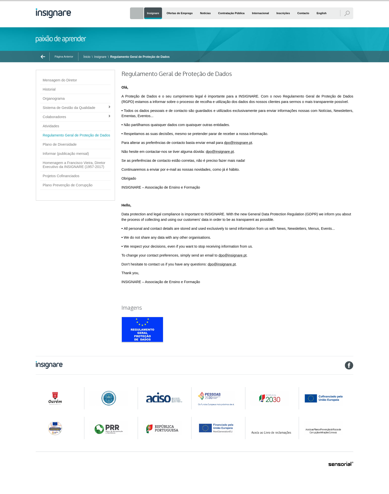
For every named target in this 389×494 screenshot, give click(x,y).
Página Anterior (64, 56)
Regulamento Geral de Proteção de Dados (139, 57)
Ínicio (86, 57)
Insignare (100, 57)
